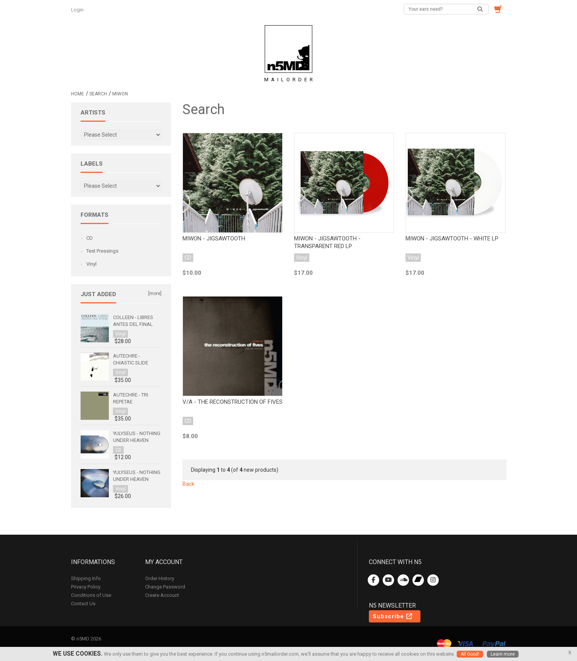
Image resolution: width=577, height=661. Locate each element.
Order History (159, 578)
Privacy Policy (85, 587)
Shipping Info (86, 578)
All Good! (470, 654)
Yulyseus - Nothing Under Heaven (136, 436)
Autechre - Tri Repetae (130, 398)
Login (78, 10)
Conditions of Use (91, 595)
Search (98, 94)
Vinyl (91, 264)
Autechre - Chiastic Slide (130, 359)
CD (89, 238)
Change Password (165, 587)
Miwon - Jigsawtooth (214, 238)
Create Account (162, 595)
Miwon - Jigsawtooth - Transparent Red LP (327, 242)
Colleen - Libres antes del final (133, 320)
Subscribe (393, 616)
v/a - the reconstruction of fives (233, 401)
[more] (155, 293)
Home (77, 94)
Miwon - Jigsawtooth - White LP (452, 238)
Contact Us (83, 603)
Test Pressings (102, 251)
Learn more (503, 654)
